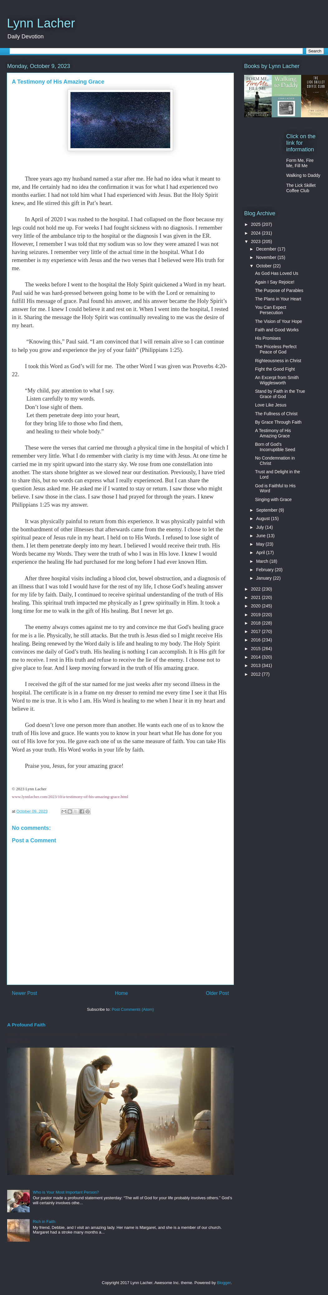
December (266, 248)
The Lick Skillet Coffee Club (301, 188)
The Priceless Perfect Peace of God (276, 349)
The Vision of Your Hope (278, 321)
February (265, 569)
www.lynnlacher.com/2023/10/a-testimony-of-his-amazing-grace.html (70, 796)
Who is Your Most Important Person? (66, 1192)
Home (121, 993)
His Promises (268, 338)
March (262, 561)
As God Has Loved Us (276, 273)
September (267, 510)
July (260, 527)
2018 (256, 623)
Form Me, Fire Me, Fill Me (300, 163)
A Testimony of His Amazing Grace (273, 433)
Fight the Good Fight (275, 369)
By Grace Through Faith (278, 422)
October (264, 265)
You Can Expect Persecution (270, 310)
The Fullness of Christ (276, 413)
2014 (256, 657)
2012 (256, 674)
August (263, 518)
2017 (256, 631)
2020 (256, 605)
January (264, 578)
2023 (256, 241)
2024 (256, 233)
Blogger (224, 1282)
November (266, 257)
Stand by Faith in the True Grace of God (280, 394)
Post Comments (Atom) (133, 1009)
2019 (256, 614)
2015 (256, 648)
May (260, 544)
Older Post (217, 993)
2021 (256, 597)
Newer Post (24, 993)
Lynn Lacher (41, 23)
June (261, 535)
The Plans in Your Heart (278, 298)
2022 (256, 589)
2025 (256, 224)
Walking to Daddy (303, 175)
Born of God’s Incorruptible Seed (275, 447)
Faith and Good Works (277, 329)
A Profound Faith (26, 1024)
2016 (256, 639)
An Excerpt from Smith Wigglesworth (277, 380)
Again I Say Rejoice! (274, 282)
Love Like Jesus (270, 404)
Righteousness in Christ (278, 360)
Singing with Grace (273, 499)
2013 (256, 665)
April (261, 552)
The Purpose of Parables (279, 290)
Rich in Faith (44, 1221)
